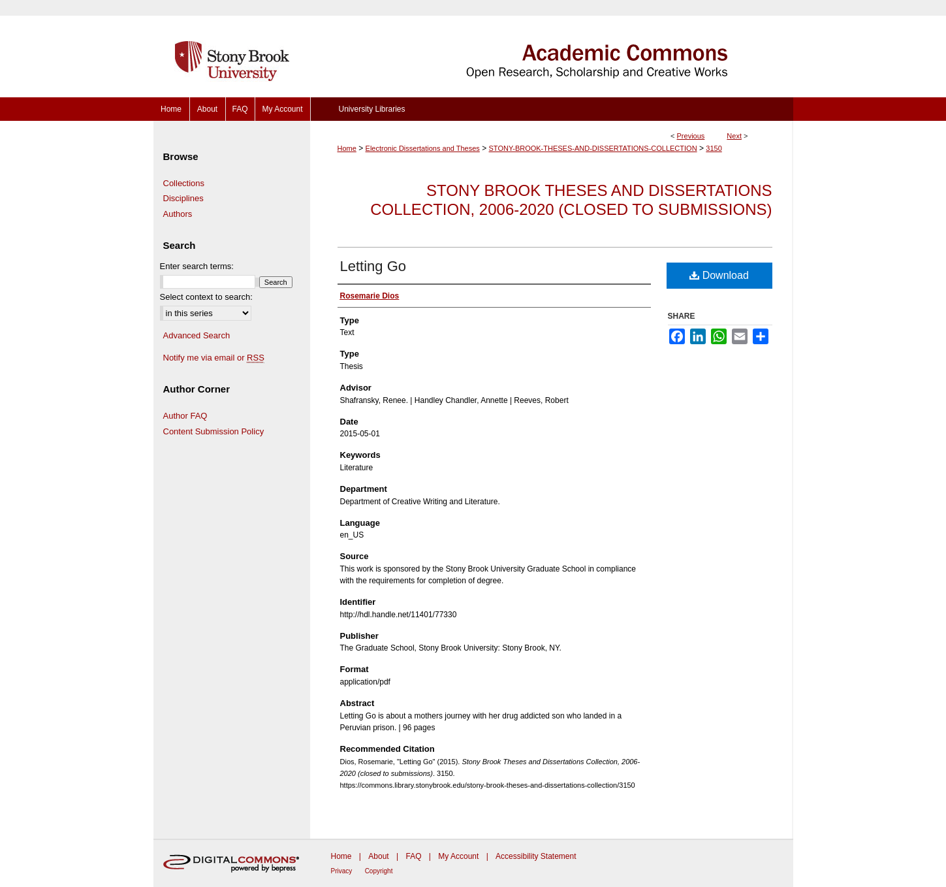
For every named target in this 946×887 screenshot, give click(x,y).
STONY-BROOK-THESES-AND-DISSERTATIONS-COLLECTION (593, 148)
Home (347, 148)
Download (719, 275)
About (378, 856)
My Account (458, 856)
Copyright (379, 871)
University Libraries (371, 109)
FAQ (413, 856)
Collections (184, 183)
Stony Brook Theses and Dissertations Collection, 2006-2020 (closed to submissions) (571, 200)
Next (734, 136)
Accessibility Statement (536, 856)
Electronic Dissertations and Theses (423, 148)
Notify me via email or (213, 358)
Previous (691, 136)
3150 (713, 148)
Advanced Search (196, 335)
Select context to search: (206, 297)
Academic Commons (551, 48)
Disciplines (183, 198)
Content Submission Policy (213, 431)
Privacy (342, 871)
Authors (178, 214)
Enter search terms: (197, 266)
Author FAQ (185, 416)
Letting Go (373, 266)
